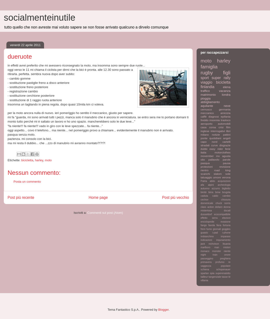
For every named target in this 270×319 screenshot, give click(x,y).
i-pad (215, 232)
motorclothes (222, 152)
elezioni (226, 218)
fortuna (226, 225)
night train (209, 254)
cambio (227, 196)
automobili (224, 123)
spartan (205, 273)
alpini (211, 185)
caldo (215, 196)
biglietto (226, 188)
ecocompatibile (222, 214)
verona (226, 177)
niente (227, 251)
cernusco (206, 109)
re (229, 262)
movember (207, 155)
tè (229, 277)
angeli (226, 138)
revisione (224, 166)
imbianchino (207, 236)
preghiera (225, 258)
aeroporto (206, 123)
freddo (204, 120)
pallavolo (213, 159)
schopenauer (223, 269)
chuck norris (223, 203)
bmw (217, 192)
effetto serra (209, 218)
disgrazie (224, 145)
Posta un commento (27, 181)
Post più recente (21, 197)
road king (222, 170)
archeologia (224, 185)
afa (202, 185)
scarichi (205, 173)
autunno (205, 188)
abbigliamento (210, 102)
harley (39, 160)
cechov (204, 199)
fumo (209, 229)
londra (226, 94)
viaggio (206, 82)
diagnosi (213, 116)
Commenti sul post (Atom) (105, 212)
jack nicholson (210, 244)
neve (227, 106)
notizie (216, 134)
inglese (205, 131)
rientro (204, 170)
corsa (212, 127)
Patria (204, 181)
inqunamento (223, 240)
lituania (226, 244)
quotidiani (215, 138)
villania (204, 280)
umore (217, 177)
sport (205, 78)
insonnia (214, 120)
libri (228, 131)
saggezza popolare (215, 266)
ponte (204, 138)
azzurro (216, 188)
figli (226, 72)
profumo (219, 262)
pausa (226, 163)
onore (227, 254)
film (228, 127)
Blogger (163, 309)
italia (203, 152)
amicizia (225, 112)
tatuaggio (206, 177)
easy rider (216, 148)
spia (212, 273)
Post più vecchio (175, 197)
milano (205, 134)
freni (203, 229)
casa (204, 127)
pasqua (205, 163)
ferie (227, 148)
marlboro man (210, 247)
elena (226, 87)
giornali (217, 229)
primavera (206, 262)
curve (214, 145)
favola (211, 225)
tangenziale (215, 277)
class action (207, 207)
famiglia (209, 66)
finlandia (207, 87)
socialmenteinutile (39, 18)
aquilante (207, 106)
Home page (98, 197)
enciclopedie (207, 221)
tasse (225, 277)
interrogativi (218, 131)
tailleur (204, 277)
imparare (225, 236)
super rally (221, 78)
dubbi (204, 148)
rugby (207, 72)
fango (204, 225)
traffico (205, 91)
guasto (204, 232)
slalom (218, 173)
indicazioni (206, 240)
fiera (218, 225)
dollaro (218, 207)
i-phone (226, 232)
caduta (204, 196)
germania (224, 109)
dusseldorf (206, 214)
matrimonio (208, 94)
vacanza (224, 91)
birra (210, 192)
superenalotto (223, 273)
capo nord (209, 141)
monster (216, 251)
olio (203, 159)
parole (227, 159)
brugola (226, 192)
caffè (204, 116)
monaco (205, 251)
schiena (205, 269)
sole (227, 173)
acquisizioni (224, 181)
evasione (225, 221)
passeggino (207, 258)
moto (48, 160)
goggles (226, 229)
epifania (225, 116)
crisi (221, 127)
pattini (226, 134)
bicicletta (27, 160)
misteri (226, 247)
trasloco (225, 120)
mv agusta (223, 155)
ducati (227, 210)
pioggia (206, 98)
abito (212, 181)
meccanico (207, 112)
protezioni (207, 166)
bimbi (204, 192)
